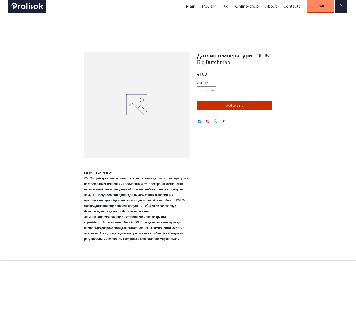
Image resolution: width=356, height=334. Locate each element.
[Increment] (213, 90)
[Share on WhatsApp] (215, 121)
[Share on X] (223, 121)
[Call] (320, 6)
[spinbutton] (207, 90)
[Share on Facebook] (199, 121)
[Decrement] (200, 90)
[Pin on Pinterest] (207, 121)
